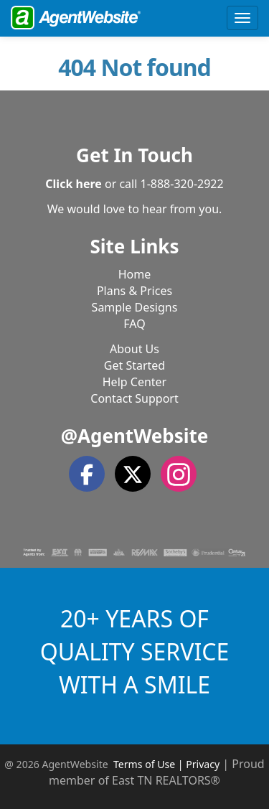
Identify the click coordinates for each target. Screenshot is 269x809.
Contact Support (134, 398)
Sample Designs (135, 307)
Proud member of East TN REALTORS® (157, 772)
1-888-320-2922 (182, 184)
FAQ (134, 324)
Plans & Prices (134, 291)
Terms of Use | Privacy (166, 764)
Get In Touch (134, 155)
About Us (134, 349)
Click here (73, 184)
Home (134, 274)
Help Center (134, 382)
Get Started (134, 365)
